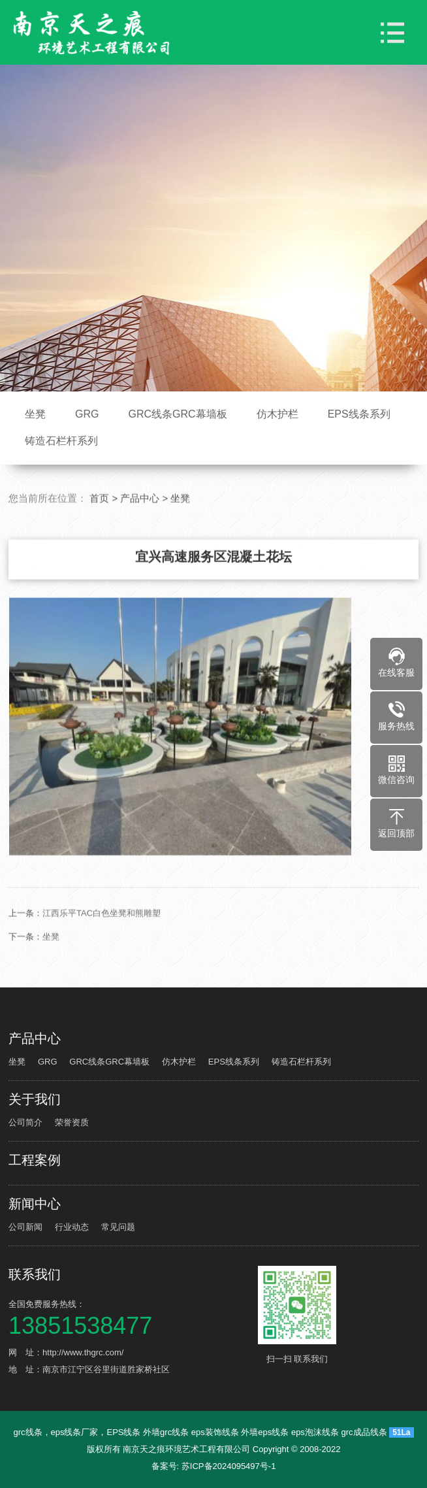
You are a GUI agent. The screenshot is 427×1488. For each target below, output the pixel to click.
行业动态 (72, 1227)
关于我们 (34, 1099)
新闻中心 (34, 1204)
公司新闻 (25, 1227)
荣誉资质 (72, 1122)
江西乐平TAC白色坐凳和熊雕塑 (101, 943)
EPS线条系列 (359, 414)
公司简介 (25, 1122)
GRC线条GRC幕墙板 (178, 414)
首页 (99, 528)
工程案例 (34, 1160)
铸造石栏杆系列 (61, 440)
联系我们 (34, 1274)
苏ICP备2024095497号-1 (229, 1466)
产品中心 (139, 528)
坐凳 (35, 414)
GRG (87, 414)
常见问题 (118, 1227)
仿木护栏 (277, 414)
